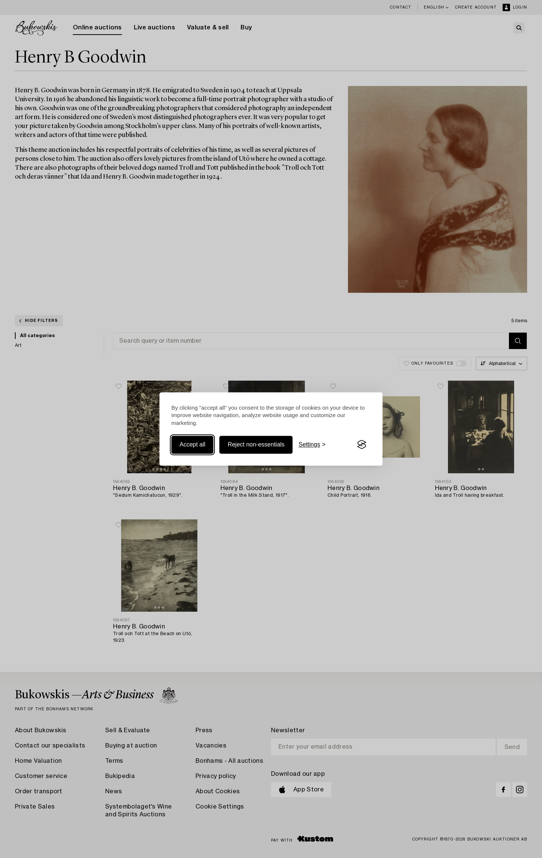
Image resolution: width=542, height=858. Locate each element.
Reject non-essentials (256, 444)
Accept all (192, 444)
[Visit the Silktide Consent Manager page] (362, 445)
